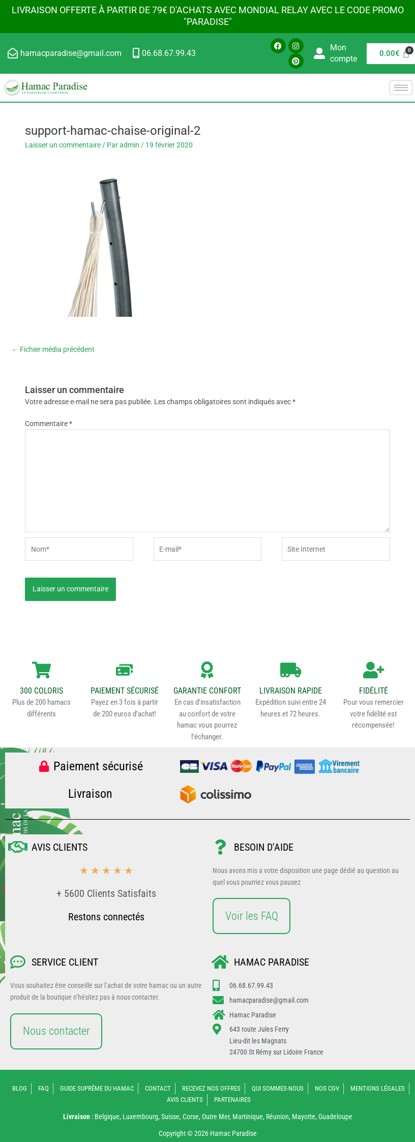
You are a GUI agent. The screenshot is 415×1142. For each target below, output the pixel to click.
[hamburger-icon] (401, 87)
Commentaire (48, 423)
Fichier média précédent (53, 349)
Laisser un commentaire (63, 145)
